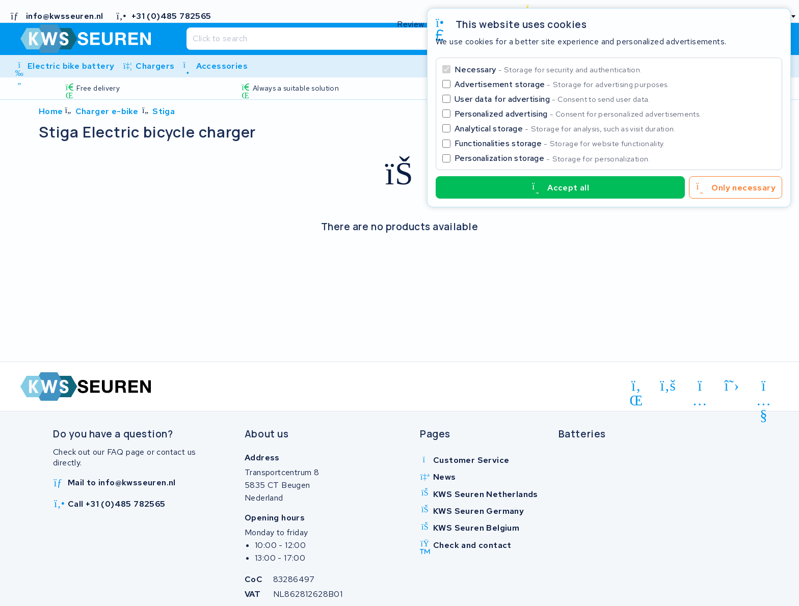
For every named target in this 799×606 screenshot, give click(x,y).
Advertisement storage (562, 84)
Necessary (548, 69)
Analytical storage (565, 128)
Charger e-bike (107, 111)
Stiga (163, 111)
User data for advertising (552, 99)
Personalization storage (552, 158)
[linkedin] (636, 387)
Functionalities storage (560, 143)
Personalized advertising (578, 113)
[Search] (379, 38)
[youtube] (764, 387)
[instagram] (700, 387)
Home (51, 111)
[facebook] (668, 386)
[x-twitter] (732, 386)
